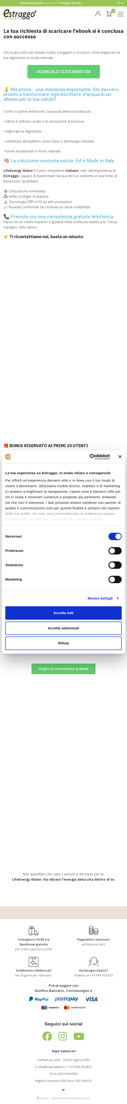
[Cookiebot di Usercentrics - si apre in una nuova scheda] (89, 457)
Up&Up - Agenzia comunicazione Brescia (65, 1098)
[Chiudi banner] (120, 456)
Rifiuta (63, 643)
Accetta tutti (64, 613)
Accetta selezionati (63, 628)
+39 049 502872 (101, 975)
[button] (63, 71)
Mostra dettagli (100, 598)
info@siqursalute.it (51, 1067)
